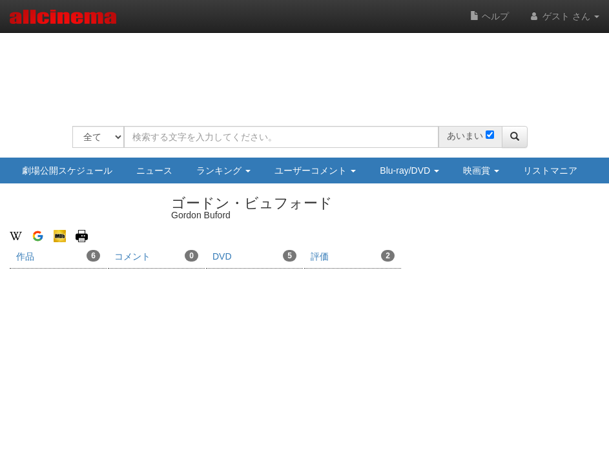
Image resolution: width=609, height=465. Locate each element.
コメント (156, 256)
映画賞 (481, 170)
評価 (353, 256)
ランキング (223, 170)
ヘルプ (489, 16)
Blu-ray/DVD (409, 170)
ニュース (154, 170)
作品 (58, 256)
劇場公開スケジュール (67, 170)
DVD (254, 256)
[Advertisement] (307, 71)
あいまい (465, 135)
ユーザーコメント (315, 170)
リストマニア (550, 170)
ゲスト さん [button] (563, 16)
